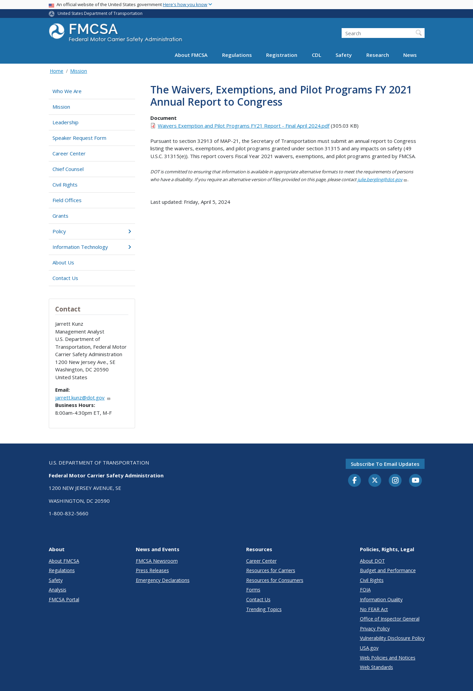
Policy (91, 231)
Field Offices (67, 200)
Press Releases (152, 570)
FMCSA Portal (64, 599)
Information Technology (91, 246)
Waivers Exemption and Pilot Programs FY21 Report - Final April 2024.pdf (243, 125)
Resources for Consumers (274, 580)
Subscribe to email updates (385, 463)
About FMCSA (191, 54)
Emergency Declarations (163, 580)
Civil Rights (65, 184)
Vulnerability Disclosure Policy (392, 638)
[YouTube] (415, 480)
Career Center (69, 153)
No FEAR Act (374, 609)
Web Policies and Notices (387, 657)
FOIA (365, 589)
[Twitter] (374, 480)
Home (56, 71)
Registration (281, 54)
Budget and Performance (388, 570)
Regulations (237, 54)
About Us (63, 262)
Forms (253, 589)
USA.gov (369, 648)
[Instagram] (395, 481)
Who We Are (67, 91)
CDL (316, 54)
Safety (344, 54)
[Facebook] (354, 480)
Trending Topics (264, 609)
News (410, 54)
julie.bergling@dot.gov (382, 179)
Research (377, 54)
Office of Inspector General (390, 619)
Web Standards (376, 667)
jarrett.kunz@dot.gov (83, 397)
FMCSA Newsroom (157, 561)
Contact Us (65, 278)
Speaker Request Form (79, 137)
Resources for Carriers (270, 570)
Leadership (65, 122)
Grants (60, 215)
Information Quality (381, 599)
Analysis (57, 589)
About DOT (372, 561)
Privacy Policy (375, 628)
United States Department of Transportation (100, 13)
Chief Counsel (68, 169)
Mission (78, 71)
